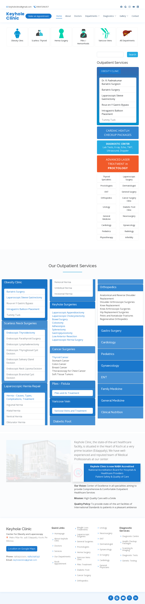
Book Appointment (60, 563)
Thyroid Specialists (106, 178)
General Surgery (129, 191)
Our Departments (62, 557)
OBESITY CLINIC (110, 71)
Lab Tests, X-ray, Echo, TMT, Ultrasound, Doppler (118, 147)
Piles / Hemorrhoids (83, 42)
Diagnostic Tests (130, 555)
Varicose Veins (105, 40)
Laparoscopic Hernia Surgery (67, 339)
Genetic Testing (129, 561)
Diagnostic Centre (130, 536)
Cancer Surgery (84, 575)
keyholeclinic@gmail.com (20, 3)
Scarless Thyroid (39, 40)
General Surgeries (85, 542)
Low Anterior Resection (64, 336)
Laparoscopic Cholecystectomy (68, 315)
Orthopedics (106, 198)
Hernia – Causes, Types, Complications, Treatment (20, 397)
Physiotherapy (106, 237)
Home (61, 12)
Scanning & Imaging (127, 549)
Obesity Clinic (17, 40)
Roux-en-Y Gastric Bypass (115, 104)
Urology (106, 207)
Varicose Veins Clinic (83, 558)
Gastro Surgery (111, 330)
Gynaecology (129, 225)
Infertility (129, 237)
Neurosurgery (129, 216)
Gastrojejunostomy (62, 333)
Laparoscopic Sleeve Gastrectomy (112, 97)
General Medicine (106, 217)
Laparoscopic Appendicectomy (68, 312)
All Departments (127, 40)
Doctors (80, 12)
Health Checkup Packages (129, 542)
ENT (106, 191)
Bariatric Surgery (111, 89)
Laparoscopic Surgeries (83, 535)
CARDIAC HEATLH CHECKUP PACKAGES (117, 133)
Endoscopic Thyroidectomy (21, 332)
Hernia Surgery (61, 40)
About (70, 12)
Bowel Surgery (60, 319)
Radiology (129, 231)
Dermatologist (129, 185)
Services (58, 551)
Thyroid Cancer (60, 357)
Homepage (59, 534)
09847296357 (42, 3)
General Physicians (104, 566)
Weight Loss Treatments (82, 529)
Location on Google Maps (21, 548)
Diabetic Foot (62, 421)
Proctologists (106, 185)
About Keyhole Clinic (61, 540)
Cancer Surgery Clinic (129, 199)
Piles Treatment (84, 565)
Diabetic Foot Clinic (129, 208)
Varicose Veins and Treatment (71, 410)
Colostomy (57, 322)
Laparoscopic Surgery (129, 178)
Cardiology (106, 225)
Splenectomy (59, 329)
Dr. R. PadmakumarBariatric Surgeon (112, 82)
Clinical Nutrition (112, 412)
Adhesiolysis (58, 326)
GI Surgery (104, 555)
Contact (137, 12)
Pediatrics (106, 231)
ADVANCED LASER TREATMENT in (118, 164)
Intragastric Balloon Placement (112, 112)
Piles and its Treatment (67, 393)
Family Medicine (111, 389)
